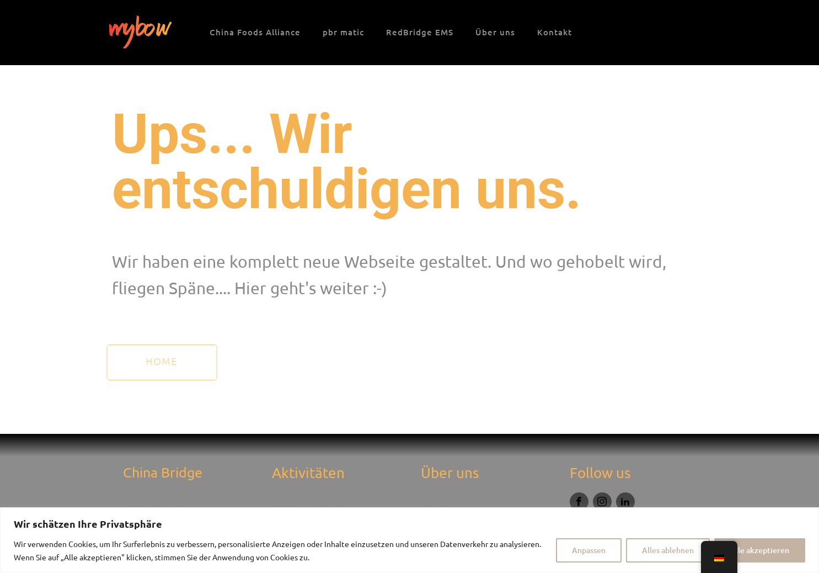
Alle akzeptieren (759, 550)
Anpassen (589, 550)
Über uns (495, 32)
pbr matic (343, 32)
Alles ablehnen (668, 550)
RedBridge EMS (419, 32)
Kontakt (554, 32)
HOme (151, 361)
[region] (409, 540)
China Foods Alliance (255, 32)
